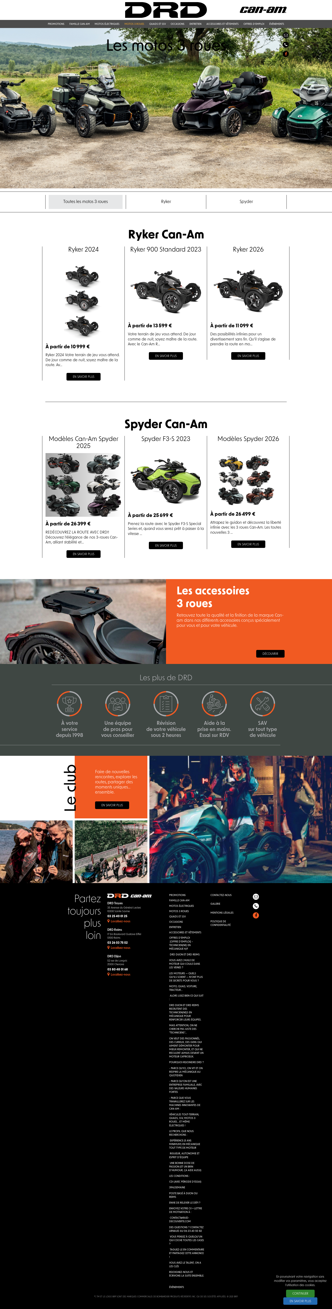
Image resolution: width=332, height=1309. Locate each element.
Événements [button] (276, 24)
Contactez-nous (221, 895)
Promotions (177, 895)
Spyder (246, 202)
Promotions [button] (56, 24)
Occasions (176, 922)
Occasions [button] (177, 24)
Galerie (215, 904)
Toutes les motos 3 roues (85, 202)
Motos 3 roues (179, 911)
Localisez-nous (118, 921)
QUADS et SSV (177, 917)
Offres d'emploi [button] (253, 24)
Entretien (175, 927)
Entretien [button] (195, 24)
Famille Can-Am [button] (79, 24)
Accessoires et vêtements (185, 932)
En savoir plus (112, 805)
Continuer (300, 1293)
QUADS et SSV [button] (157, 24)
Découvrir (270, 654)
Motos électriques (181, 906)
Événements (176, 1287)
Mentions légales (222, 913)
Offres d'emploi (179, 938)
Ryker (166, 202)
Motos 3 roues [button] (134, 24)
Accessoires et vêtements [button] (222, 24)
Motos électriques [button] (107, 24)
